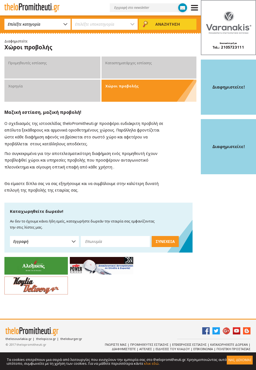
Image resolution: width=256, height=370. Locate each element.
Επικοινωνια (203, 349)
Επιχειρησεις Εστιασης (189, 344)
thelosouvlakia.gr (19, 339)
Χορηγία (15, 86)
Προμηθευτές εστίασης (27, 62)
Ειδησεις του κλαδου (173, 349)
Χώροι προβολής (122, 86)
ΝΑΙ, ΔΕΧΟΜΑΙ (239, 360)
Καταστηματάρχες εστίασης (128, 62)
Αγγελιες (146, 349)
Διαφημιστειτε (124, 349)
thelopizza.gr (46, 339)
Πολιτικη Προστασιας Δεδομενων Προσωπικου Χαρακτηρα (204, 351)
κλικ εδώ (151, 363)
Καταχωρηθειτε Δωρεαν (229, 344)
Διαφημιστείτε (16, 41)
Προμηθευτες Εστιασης (149, 344)
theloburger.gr (71, 339)
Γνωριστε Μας (116, 344)
